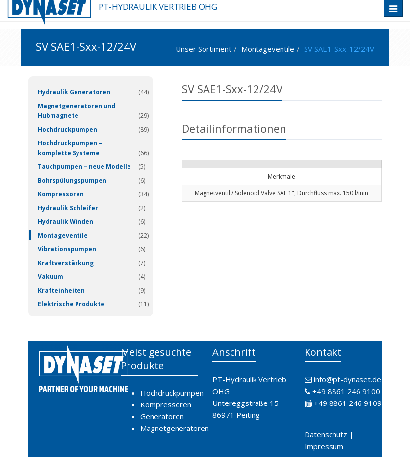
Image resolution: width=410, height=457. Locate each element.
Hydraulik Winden (65, 221)
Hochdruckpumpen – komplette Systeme (70, 148)
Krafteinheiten (61, 290)
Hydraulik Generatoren (74, 92)
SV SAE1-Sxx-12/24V (339, 49)
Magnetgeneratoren (174, 428)
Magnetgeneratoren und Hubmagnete (76, 111)
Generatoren (162, 416)
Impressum (324, 446)
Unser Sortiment (203, 49)
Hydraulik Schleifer (68, 208)
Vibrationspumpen (67, 249)
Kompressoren (61, 194)
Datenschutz (326, 434)
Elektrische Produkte (71, 304)
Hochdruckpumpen (67, 129)
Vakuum (50, 276)
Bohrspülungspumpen (72, 180)
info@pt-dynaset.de (347, 379)
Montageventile (267, 49)
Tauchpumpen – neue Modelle (84, 166)
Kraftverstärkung (66, 263)
